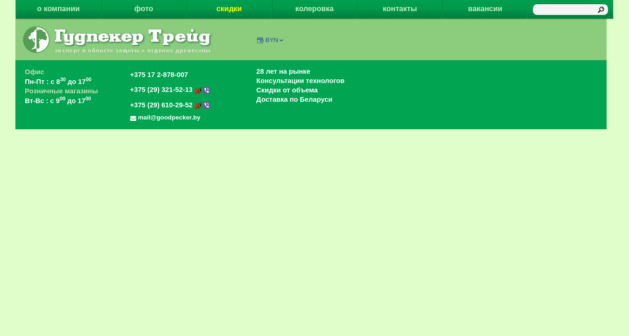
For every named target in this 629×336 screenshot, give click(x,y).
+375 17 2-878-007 (159, 74)
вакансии (485, 9)
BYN (275, 39)
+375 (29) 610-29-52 (170, 105)
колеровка (314, 9)
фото (144, 9)
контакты (400, 9)
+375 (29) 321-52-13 (170, 89)
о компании (58, 9)
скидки (229, 9)
